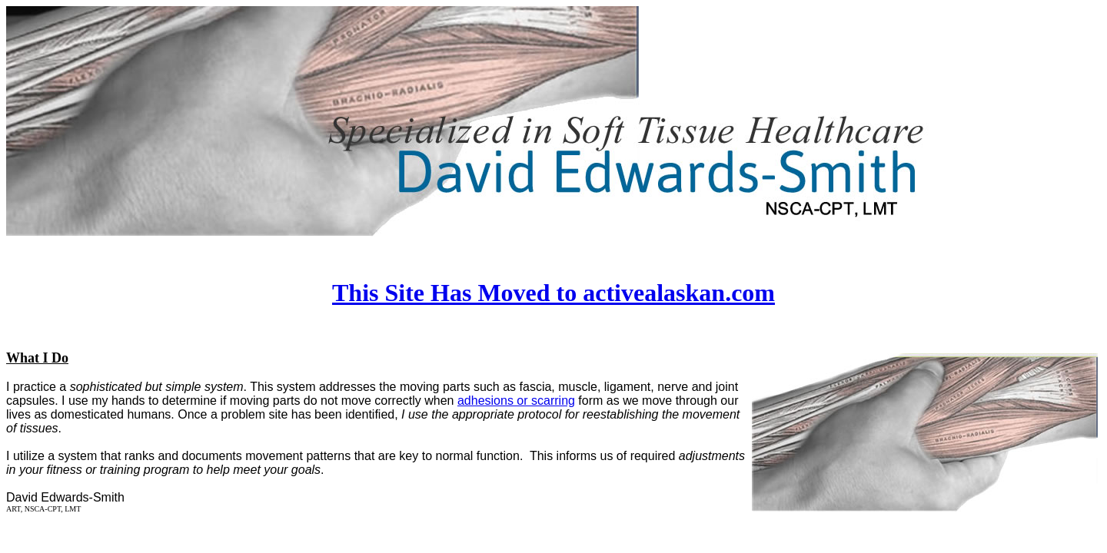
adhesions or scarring (516, 400)
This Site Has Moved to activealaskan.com (553, 292)
